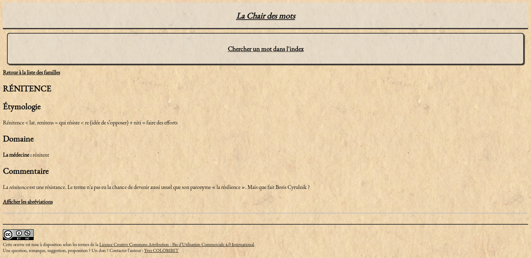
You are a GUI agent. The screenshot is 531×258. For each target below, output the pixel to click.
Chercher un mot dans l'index (266, 49)
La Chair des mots (265, 15)
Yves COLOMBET (161, 250)
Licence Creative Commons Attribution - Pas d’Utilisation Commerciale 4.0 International (176, 244)
